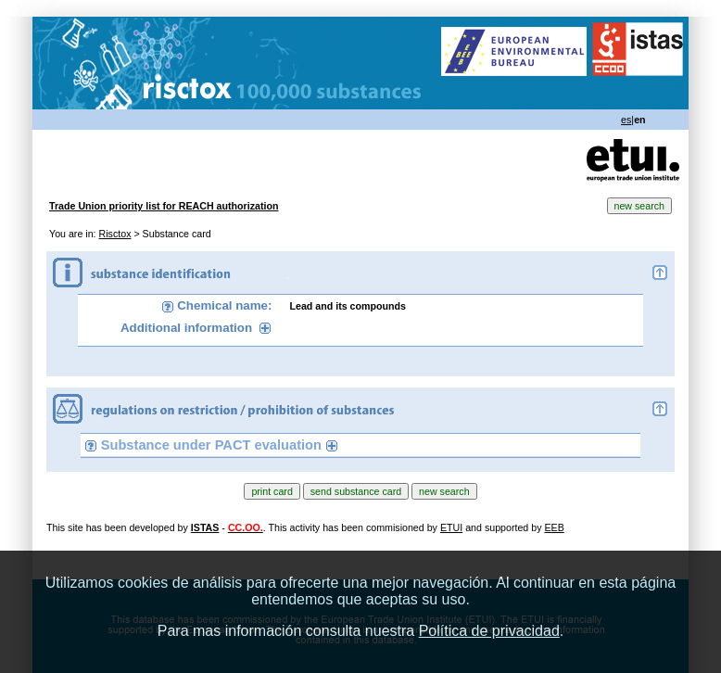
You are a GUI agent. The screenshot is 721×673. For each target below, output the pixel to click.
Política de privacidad (489, 631)
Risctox (115, 233)
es (626, 119)
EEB (553, 527)
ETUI (451, 527)
